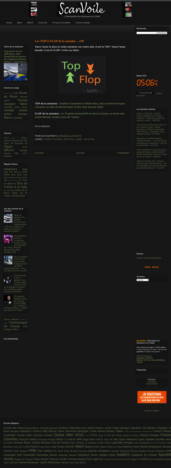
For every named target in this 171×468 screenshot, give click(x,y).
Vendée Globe (15, 110)
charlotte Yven (68, 462)
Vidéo (15, 329)
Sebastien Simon (88, 454)
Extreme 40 (21, 143)
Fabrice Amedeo (150, 435)
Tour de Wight (9, 190)
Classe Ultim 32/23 (69, 435)
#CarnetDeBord (158, 360)
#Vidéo (140, 362)
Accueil (80, 152)
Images (8, 329)
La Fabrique (91, 443)
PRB (33, 450)
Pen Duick (58, 451)
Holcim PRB (75, 439)
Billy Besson (50, 431)
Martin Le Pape (115, 447)
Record (23, 97)
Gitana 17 (61, 439)
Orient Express (21, 451)
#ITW (138, 356)
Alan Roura (19, 427)
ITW (25, 326)
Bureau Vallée (115, 431)
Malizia (89, 446)
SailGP (10, 100)
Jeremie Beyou (23, 442)
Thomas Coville (58, 459)
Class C (16, 138)
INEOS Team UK (104, 439)
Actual (8, 427)
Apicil (85, 428)
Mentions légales (152, 411)
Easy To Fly (104, 435)
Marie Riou (69, 139)
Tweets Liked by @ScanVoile (148, 258)
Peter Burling (71, 451)
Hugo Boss (89, 439)
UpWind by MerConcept (114, 459)
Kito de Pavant (60, 442)
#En (148, 360)
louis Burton (80, 462)
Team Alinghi (41, 459)
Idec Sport (119, 439)
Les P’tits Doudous (158, 443)
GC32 (24, 147)
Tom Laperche (95, 459)
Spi (6, 180)
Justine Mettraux (42, 442)
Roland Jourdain (138, 451)
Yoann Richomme (50, 462)
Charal (157, 431)
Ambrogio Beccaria (49, 428)
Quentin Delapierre (99, 450)
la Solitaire (17, 118)
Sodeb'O (124, 455)
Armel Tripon (112, 427)
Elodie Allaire (151, 384)
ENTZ (87, 435)
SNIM (7, 174)
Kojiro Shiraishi (77, 443)
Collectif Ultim (17, 141)
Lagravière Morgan (122, 442)
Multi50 (23, 150)
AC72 (7, 138)
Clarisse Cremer (43, 435)
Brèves (15, 319)
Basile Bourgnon (12, 431)
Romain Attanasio (156, 451)
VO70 (24, 153)
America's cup (15, 169)
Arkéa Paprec (96, 427)
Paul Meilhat (45, 450)
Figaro (13, 146)
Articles (7, 319)
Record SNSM (20, 172)
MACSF (70, 446)
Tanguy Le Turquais (24, 459)
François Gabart (28, 439)
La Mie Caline (104, 443)
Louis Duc (18, 447)
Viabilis (151, 459)
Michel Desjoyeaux (151, 446)
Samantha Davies (47, 454)
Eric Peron (117, 435)
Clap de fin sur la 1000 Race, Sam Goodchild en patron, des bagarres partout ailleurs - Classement (15, 56)
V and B (143, 459)
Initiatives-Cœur (135, 439)
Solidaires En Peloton (144, 454)
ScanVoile (152, 382)
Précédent (123, 152)
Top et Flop (89, 139)
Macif (80, 446)
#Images (140, 358)
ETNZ (94, 435)
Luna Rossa (58, 446)
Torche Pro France (15, 180)
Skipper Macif (108, 454)
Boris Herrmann (68, 431)
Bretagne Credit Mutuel (92, 431)
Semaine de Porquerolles (17, 178)
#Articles (149, 358)
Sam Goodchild (26, 454)
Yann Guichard (11, 462)
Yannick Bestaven (29, 462)
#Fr (144, 360)
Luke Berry (45, 447)
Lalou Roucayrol (142, 443)
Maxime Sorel (131, 446)
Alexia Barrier (33, 428)
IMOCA (12, 150)
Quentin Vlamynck (120, 451)
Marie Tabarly (100, 447)
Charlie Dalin (25, 435)
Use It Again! (131, 459)
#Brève (140, 360)
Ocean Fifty (13, 153)
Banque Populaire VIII (133, 427)
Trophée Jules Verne (15, 107)
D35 (25, 141)
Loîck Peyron (31, 446)
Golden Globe (9, 93)
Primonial (83, 451)
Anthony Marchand (70, 427)
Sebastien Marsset (68, 455)
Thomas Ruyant (77, 459)
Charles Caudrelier (53, 139)
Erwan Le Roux (131, 435)
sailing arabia (18, 195)
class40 (8, 156)
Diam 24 (9, 143)
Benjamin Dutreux (32, 431)
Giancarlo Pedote (47, 439)
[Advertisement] (82, 30)
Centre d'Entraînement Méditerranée (138, 431)
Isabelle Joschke (155, 439)
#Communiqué (146, 356)
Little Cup (9, 172)
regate (79, 139)
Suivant (39, 152)
